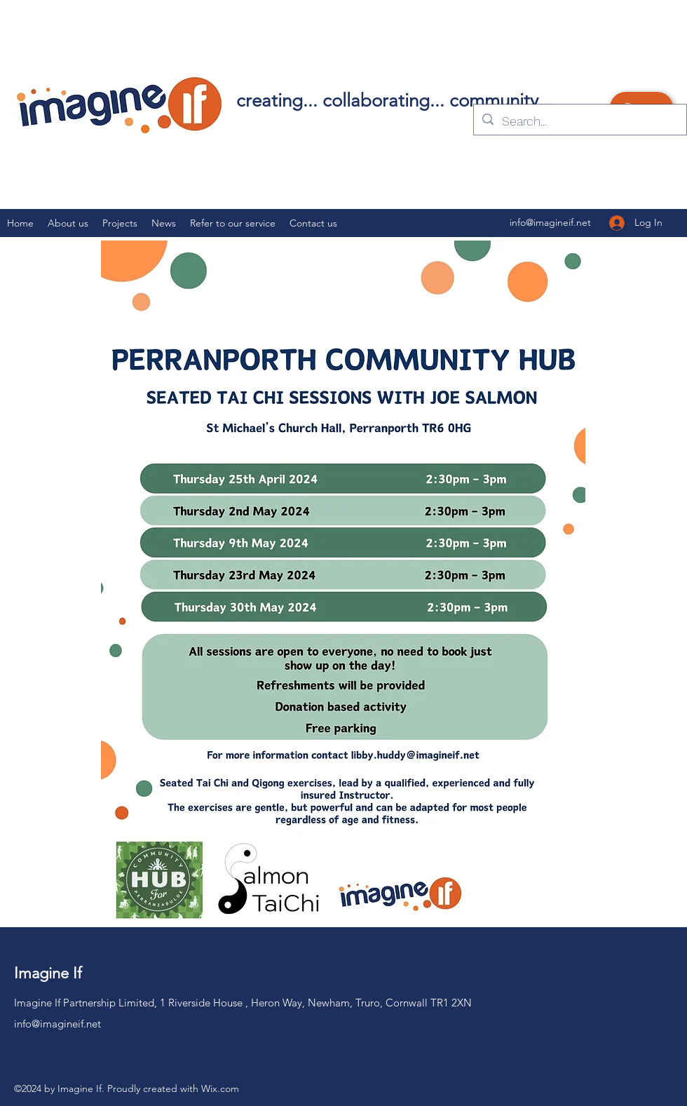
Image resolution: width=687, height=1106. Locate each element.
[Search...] (579, 121)
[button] (119, 223)
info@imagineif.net (57, 1023)
